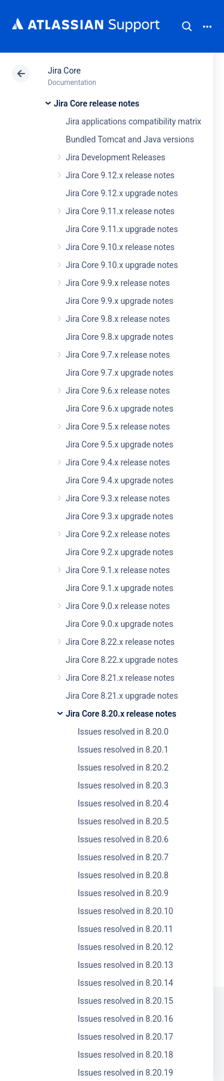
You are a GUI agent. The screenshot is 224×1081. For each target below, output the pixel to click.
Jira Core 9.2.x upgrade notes (119, 552)
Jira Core (64, 70)
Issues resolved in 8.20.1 (123, 749)
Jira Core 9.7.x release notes (118, 355)
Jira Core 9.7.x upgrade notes (119, 372)
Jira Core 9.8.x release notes (118, 319)
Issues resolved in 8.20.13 (125, 965)
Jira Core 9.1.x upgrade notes (119, 588)
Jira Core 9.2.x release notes (118, 534)
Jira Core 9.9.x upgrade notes (119, 301)
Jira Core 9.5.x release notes (118, 426)
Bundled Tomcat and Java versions (130, 139)
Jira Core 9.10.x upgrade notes (122, 265)
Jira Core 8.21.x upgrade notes (122, 696)
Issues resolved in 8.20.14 (125, 983)
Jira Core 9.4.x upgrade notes (119, 480)
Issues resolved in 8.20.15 (125, 1001)
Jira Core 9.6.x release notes (118, 390)
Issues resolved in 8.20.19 (125, 1072)
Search (187, 26)
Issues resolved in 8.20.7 (123, 857)
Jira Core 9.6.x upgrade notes (119, 408)
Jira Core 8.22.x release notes (120, 642)
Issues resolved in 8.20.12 (125, 947)
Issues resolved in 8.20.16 (125, 1019)
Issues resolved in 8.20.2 (123, 767)
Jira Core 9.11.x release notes (120, 211)
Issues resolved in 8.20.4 (123, 803)
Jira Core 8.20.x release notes (121, 713)
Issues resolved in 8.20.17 (125, 1037)
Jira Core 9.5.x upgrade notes (119, 444)
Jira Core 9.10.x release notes (120, 247)
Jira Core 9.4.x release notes (118, 462)
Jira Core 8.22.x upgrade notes (122, 660)
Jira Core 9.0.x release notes (118, 606)
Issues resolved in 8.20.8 (123, 875)
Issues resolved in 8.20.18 (125, 1054)
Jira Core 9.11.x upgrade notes (122, 229)
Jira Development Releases (115, 157)
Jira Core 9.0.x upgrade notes (119, 624)
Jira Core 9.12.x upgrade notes (122, 193)
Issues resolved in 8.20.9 (123, 893)
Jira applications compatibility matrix (133, 121)
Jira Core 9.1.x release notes (118, 570)
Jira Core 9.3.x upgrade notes (119, 516)
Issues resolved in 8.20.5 (123, 821)
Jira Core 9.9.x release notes (118, 283)
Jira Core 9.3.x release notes (118, 498)
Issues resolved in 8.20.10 (125, 911)
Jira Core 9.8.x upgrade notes (119, 337)
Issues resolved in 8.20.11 (125, 929)
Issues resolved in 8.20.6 (123, 839)
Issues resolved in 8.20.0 (123, 731)
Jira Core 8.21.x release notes (120, 678)
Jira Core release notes (96, 103)
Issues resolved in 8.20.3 (123, 785)
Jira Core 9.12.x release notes (120, 175)
